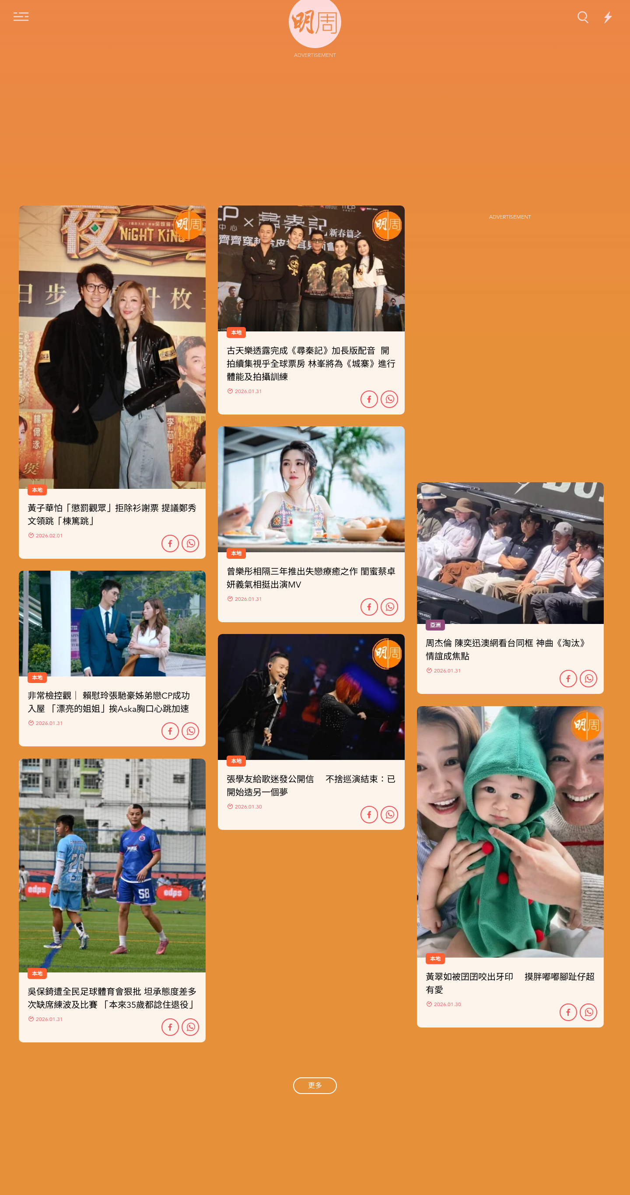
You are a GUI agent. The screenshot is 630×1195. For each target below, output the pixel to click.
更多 (315, 1085)
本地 (37, 678)
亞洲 (435, 625)
